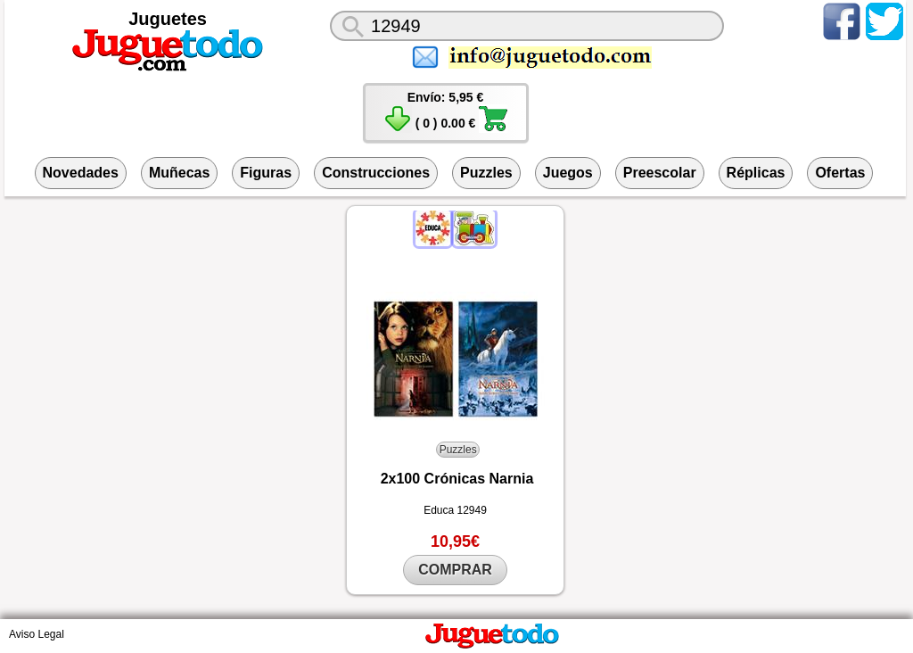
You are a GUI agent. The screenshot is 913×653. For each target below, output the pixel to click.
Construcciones (376, 172)
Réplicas (756, 172)
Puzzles (486, 172)
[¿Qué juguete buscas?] (527, 26)
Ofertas (840, 172)
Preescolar (659, 172)
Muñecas (179, 172)
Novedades (81, 172)
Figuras (266, 172)
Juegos (568, 172)
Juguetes (167, 19)
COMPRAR (455, 569)
